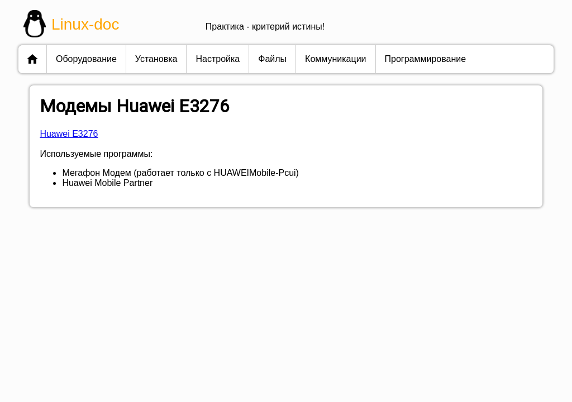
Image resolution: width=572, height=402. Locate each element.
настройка (218, 59)
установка (156, 59)
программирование (425, 59)
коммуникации (335, 59)
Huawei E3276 (69, 133)
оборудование (86, 59)
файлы (272, 59)
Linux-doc (85, 24)
